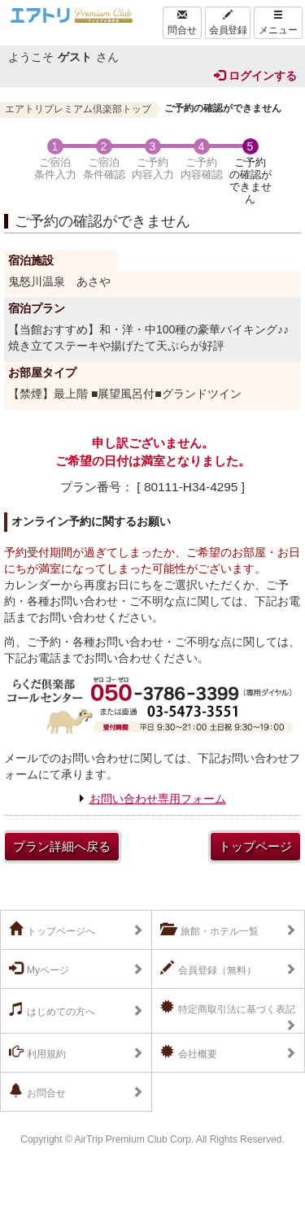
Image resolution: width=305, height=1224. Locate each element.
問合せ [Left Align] (182, 23)
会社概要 (188, 1052)
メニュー (278, 23)
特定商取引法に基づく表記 (227, 1007)
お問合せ (37, 1091)
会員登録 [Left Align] (227, 23)
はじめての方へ (52, 1010)
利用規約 (37, 1052)
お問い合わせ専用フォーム (157, 798)
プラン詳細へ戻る (62, 846)
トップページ (255, 846)
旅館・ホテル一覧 (209, 929)
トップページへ (52, 929)
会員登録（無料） (208, 968)
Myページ (39, 968)
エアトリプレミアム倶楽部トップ (78, 109)
